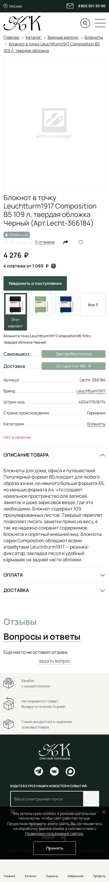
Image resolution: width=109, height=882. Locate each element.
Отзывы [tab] (19, 622)
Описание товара (26, 455)
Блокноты (96, 424)
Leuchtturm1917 (91, 391)
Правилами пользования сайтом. (54, 833)
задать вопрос (55, 661)
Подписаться (91, 799)
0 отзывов (45, 242)
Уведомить (35, 283)
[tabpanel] (54, 656)
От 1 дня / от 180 (66, 366)
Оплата (13, 575)
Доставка (16, 590)
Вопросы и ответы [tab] (42, 637)
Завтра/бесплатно (74, 354)
